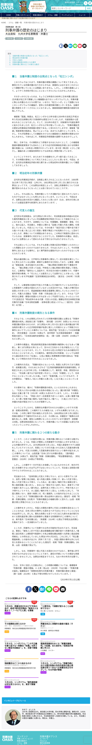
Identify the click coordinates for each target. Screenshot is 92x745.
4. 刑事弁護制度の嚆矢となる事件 (22, 62)
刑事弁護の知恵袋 (23, 727)
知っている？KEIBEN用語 (26, 724)
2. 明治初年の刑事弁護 (18, 58)
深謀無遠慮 (28, 39)
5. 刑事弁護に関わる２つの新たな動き (24, 64)
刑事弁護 (9, 39)
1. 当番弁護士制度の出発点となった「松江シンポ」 (29, 56)
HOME (8, 15)
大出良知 (19, 39)
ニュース (20, 722)
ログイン (79, 2)
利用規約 (21, 737)
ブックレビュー (67, 15)
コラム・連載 (22, 718)
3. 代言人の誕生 (16, 60)
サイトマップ (30, 737)
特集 (23, 15)
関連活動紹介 (38, 15)
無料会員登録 (70, 2)
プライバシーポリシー (9, 737)
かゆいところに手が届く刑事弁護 (26, 730)
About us (79, 4)
